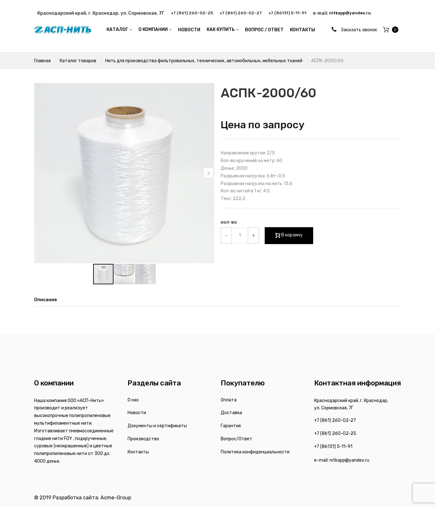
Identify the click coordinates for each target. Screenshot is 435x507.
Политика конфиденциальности (255, 452)
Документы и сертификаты (157, 426)
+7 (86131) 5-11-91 (293, 13)
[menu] (210, 30)
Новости (137, 412)
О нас (133, 400)
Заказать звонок (359, 30)
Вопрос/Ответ (236, 439)
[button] (208, 173)
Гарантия (231, 426)
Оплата (229, 400)
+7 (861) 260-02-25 (193, 13)
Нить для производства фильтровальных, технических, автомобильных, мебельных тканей (203, 60)
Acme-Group (115, 498)
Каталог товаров (78, 60)
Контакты (138, 452)
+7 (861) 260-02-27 (244, 13)
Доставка (231, 412)
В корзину (291, 235)
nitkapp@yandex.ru (359, 13)
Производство (143, 439)
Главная (42, 60)
